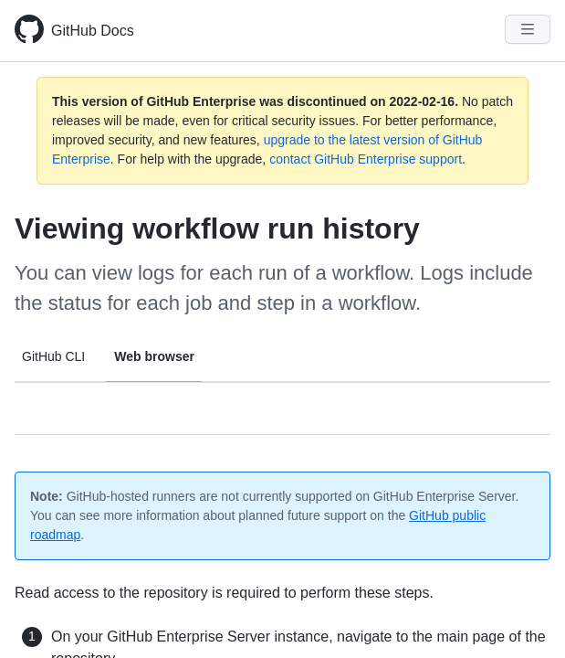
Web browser (154, 356)
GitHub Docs (92, 30)
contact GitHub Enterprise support (365, 159)
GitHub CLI (53, 356)
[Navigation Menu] (527, 29)
